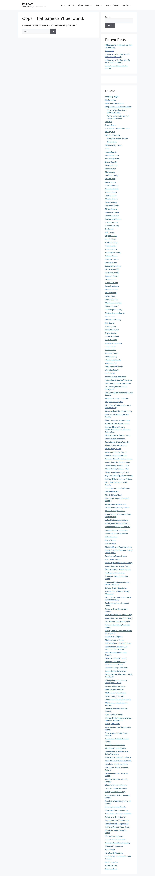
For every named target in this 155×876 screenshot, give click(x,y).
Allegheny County (112, 155)
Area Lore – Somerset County (116, 764)
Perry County (110, 316)
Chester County (111, 199)
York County (110, 373)
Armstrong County (112, 158)
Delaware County (112, 226)
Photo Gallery (110, 100)
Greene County (111, 249)
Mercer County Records (114, 689)
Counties (127, 5)
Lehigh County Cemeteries (115, 671)
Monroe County (111, 299)
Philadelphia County (113, 319)
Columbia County (112, 212)
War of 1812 (111, 142)
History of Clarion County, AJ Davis (118, 479)
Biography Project (112, 5)
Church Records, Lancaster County (118, 618)
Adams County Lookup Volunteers (118, 380)
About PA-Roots (86, 5)
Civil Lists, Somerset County (116, 788)
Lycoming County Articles (115, 686)
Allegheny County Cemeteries (116, 398)
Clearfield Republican (113, 495)
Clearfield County (112, 205)
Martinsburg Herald (113, 449)
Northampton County (113, 309)
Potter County (110, 326)
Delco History (110, 540)
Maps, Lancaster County (114, 640)
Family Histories (111, 862)
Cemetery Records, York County (117, 843)
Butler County (110, 182)
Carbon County (111, 192)
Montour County (111, 306)
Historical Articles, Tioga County (117, 827)
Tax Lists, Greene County (114, 573)
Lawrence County (112, 272)
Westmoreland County (114, 366)
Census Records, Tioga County (117, 820)
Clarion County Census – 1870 (117, 472)
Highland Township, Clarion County (119, 475)
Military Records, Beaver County (117, 435)
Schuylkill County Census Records (118, 760)
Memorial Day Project (113, 145)
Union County (110, 350)
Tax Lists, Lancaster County (115, 658)
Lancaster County (112, 269)
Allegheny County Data (114, 402)
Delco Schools (110, 543)
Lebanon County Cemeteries (116, 667)
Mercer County (111, 293)
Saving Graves (110, 125)
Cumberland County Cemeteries (117, 527)
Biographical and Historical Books (118, 106)
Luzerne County (111, 283)
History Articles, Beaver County (117, 423)
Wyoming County (112, 370)
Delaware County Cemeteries (116, 533)
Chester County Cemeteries (116, 455)
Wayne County (111, 363)
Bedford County (111, 165)
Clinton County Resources (115, 511)
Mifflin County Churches (114, 696)
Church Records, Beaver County (117, 420)
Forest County (110, 239)
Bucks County (110, 179)
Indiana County (111, 256)
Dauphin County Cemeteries (116, 530)
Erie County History (112, 559)
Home (62, 5)
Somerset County (112, 336)
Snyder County (111, 333)
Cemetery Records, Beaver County (118, 411)
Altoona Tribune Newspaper (116, 445)
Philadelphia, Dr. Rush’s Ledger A (118, 757)
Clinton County (111, 209)
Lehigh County (111, 279)
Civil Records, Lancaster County (117, 621)
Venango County (111, 353)
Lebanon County (111, 276)
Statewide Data (111, 869)
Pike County (110, 323)
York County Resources (114, 853)
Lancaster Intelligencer (114, 636)
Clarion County (111, 202)
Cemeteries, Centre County (115, 452)
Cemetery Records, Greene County (118, 563)
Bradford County (111, 175)
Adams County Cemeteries (115, 376)
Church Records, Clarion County (117, 462)
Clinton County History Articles (117, 507)
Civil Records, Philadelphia (115, 748)
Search (108, 17)
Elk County (109, 229)
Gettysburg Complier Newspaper (118, 383)
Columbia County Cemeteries (116, 520)
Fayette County (111, 236)
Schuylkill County (112, 329)
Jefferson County (111, 259)
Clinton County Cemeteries (115, 504)
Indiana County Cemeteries (116, 588)
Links (107, 148)
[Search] (53, 31)
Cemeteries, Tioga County (115, 817)
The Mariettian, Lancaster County (118, 643)
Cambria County (111, 185)
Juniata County (111, 262)
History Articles (111, 865)
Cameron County (112, 189)
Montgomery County (113, 303)
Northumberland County (115, 313)
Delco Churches (111, 537)
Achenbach (109, 51)
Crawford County (112, 215)
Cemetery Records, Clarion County (118, 459)
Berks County (110, 169)
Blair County (110, 172)
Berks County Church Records (117, 442)
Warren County (111, 356)
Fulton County (110, 246)
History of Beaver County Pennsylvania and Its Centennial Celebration (117, 429)
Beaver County (111, 162)
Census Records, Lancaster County (118, 615)
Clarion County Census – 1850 (117, 465)
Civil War (108, 122)
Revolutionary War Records (117, 138)
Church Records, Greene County (117, 566)
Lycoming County (112, 286)
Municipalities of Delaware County (118, 547)
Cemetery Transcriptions (114, 103)
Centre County (111, 195)
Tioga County (110, 346)
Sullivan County (111, 340)
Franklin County (111, 242)
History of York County (114, 846)
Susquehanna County (113, 343)
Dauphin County (111, 222)
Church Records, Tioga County (117, 823)
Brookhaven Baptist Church (116, 556)
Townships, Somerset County (116, 810)
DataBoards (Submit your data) (117, 128)
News (100, 5)
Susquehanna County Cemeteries (118, 813)
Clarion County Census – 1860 (117, 469)
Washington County (113, 360)
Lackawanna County (113, 266)
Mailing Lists (110, 132)
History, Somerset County (115, 792)
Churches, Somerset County (116, 785)
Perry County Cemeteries (115, 745)
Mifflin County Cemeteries (115, 693)
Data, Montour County (114, 714)
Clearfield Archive (112, 491)
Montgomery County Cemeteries (118, 699)
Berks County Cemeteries (115, 439)
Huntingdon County (113, 252)
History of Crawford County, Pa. (117, 523)
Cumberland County (113, 219)
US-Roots (71, 5)
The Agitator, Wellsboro (114, 836)
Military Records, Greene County (118, 569)
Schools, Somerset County (115, 807)
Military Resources (112, 135)
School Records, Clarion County (117, 488)
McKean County (111, 289)
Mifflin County (110, 296)
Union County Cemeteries (115, 839)
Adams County (111, 152)
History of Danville (112, 724)
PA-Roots (27, 4)
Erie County (109, 232)
